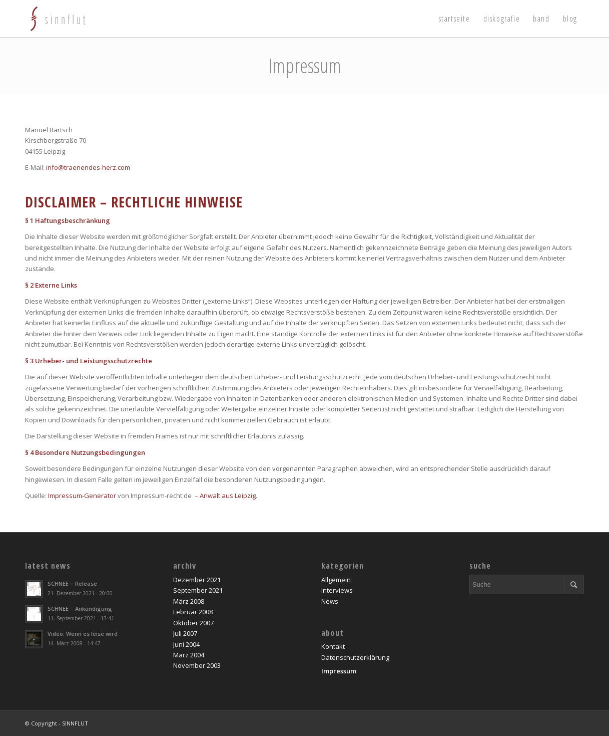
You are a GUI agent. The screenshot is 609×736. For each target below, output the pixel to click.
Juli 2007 (185, 633)
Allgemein (336, 579)
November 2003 (197, 665)
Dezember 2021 (197, 579)
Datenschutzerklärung (355, 657)
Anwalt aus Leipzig (228, 495)
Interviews (337, 590)
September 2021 (198, 590)
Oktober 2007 (193, 622)
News (329, 601)
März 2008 (188, 601)
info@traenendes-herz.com (88, 167)
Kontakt (333, 646)
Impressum (304, 65)
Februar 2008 (193, 611)
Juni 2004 (186, 644)
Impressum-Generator (82, 495)
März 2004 (188, 654)
